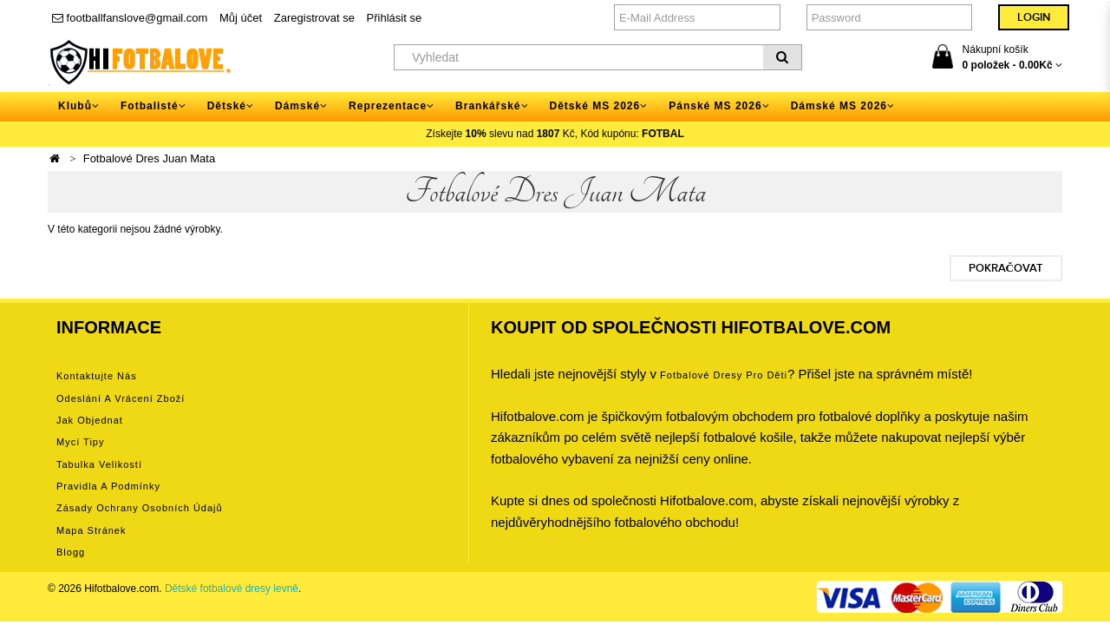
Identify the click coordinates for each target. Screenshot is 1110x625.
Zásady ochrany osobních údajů (139, 508)
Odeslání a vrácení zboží (120, 398)
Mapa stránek (91, 530)
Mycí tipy (80, 442)
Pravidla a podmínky (108, 486)
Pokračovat (1006, 268)
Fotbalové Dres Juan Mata (149, 158)
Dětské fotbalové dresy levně (231, 588)
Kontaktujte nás (96, 376)
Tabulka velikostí (99, 464)
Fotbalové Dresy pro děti (723, 375)
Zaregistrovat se (314, 17)
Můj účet (240, 17)
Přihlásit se (394, 17)
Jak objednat (89, 420)
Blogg (70, 552)
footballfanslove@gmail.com (129, 17)
